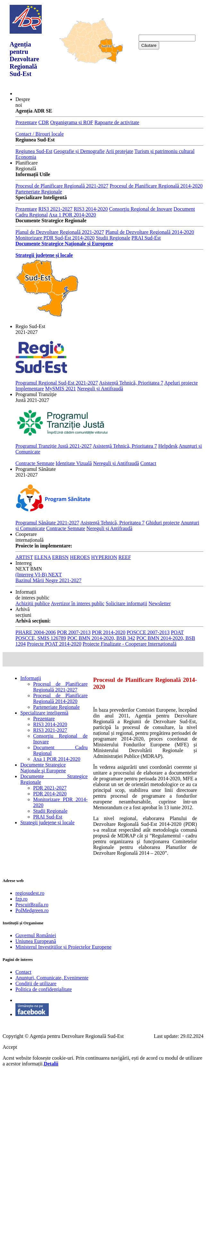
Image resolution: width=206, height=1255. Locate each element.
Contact (148, 463)
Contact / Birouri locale (39, 134)
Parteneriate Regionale (38, 191)
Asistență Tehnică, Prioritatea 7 (131, 383)
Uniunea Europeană (35, 941)
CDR (44, 122)
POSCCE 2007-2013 (148, 632)
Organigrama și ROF (71, 122)
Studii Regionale (113, 238)
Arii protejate (119, 151)
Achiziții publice (32, 603)
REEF (124, 557)
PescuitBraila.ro (31, 904)
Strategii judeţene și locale (47, 822)
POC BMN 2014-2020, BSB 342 (101, 638)
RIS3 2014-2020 (91, 209)
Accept (10, 1047)
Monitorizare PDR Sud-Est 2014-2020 (55, 238)
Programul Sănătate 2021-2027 (47, 522)
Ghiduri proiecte (163, 522)
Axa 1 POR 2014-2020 (72, 214)
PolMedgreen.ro (32, 910)
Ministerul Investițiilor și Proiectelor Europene (63, 947)
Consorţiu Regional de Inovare (140, 209)
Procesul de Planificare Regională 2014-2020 (156, 186)
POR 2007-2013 (73, 632)
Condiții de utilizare (35, 983)
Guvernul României (35, 935)
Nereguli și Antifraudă (100, 388)
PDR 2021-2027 (49, 788)
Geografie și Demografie (79, 151)
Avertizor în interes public (77, 603)
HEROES (80, 557)
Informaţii (30, 678)
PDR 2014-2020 (49, 793)
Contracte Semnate (34, 463)
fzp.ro (21, 899)
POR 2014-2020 (108, 632)
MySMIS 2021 (60, 388)
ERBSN (60, 557)
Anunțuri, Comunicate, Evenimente (52, 977)
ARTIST (24, 557)
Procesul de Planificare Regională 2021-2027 (61, 186)
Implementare (29, 388)
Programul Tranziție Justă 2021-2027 (53, 446)
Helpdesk (167, 446)
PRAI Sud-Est (146, 238)
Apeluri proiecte (181, 383)
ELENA (42, 557)
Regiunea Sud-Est (33, 151)
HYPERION (104, 557)
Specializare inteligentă (44, 713)
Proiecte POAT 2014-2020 (54, 644)
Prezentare (26, 122)
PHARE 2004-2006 (35, 632)
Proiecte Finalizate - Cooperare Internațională (129, 644)
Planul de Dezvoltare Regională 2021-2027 (59, 232)
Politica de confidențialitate (43, 989)
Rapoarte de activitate (116, 122)
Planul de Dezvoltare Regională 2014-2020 (149, 232)
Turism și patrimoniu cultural (164, 151)
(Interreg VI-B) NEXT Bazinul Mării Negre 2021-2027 (48, 577)
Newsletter (160, 603)
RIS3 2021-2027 (56, 209)
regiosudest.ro (29, 893)
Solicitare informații (126, 603)
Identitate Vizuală (74, 463)
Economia (25, 157)
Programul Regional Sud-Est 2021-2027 (56, 383)
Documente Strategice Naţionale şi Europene (43, 767)
